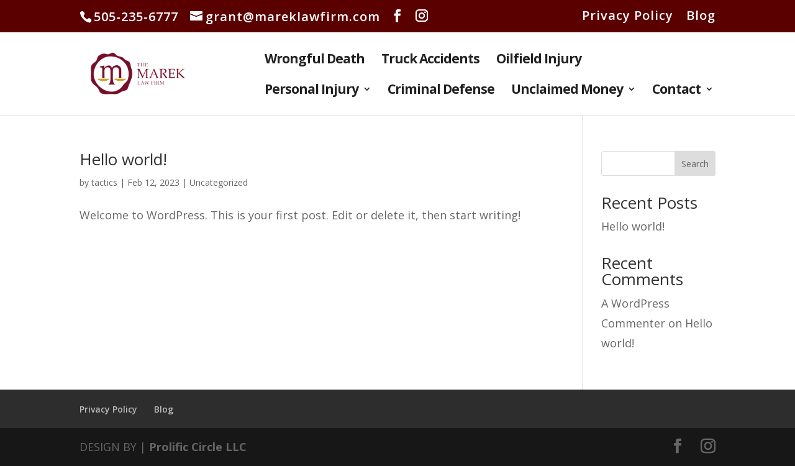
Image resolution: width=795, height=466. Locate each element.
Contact (676, 91)
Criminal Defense (441, 91)
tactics (104, 182)
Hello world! (123, 159)
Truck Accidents (430, 60)
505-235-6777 (136, 16)
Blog (701, 16)
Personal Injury (311, 91)
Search (695, 164)
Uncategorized (218, 182)
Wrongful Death (315, 60)
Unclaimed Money (567, 91)
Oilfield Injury (538, 60)
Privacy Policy (627, 16)
